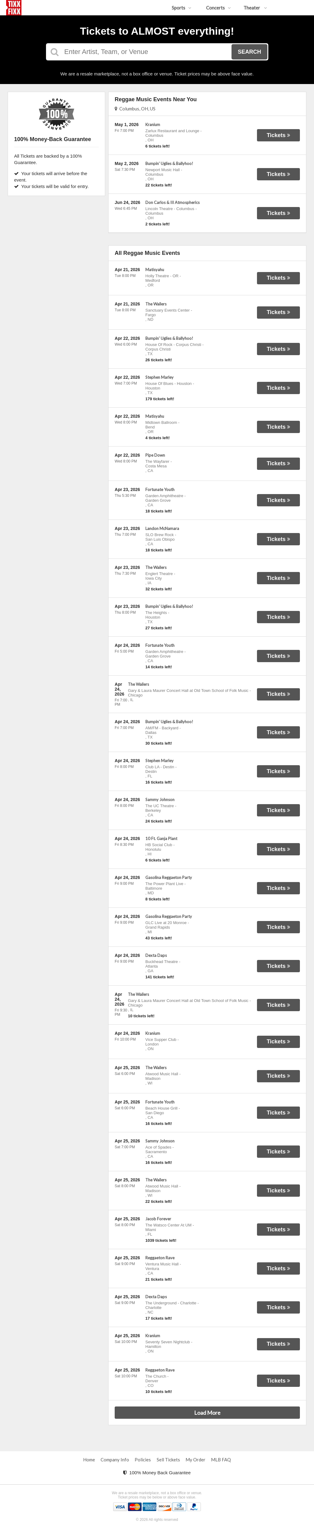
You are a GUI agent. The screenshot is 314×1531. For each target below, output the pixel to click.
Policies (143, 1459)
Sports (181, 7)
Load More (207, 1412)
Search (249, 52)
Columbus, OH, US (135, 108)
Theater (255, 7)
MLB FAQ (221, 1459)
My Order (195, 1459)
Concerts (218, 7)
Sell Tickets (168, 1459)
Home (89, 1459)
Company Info (115, 1459)
